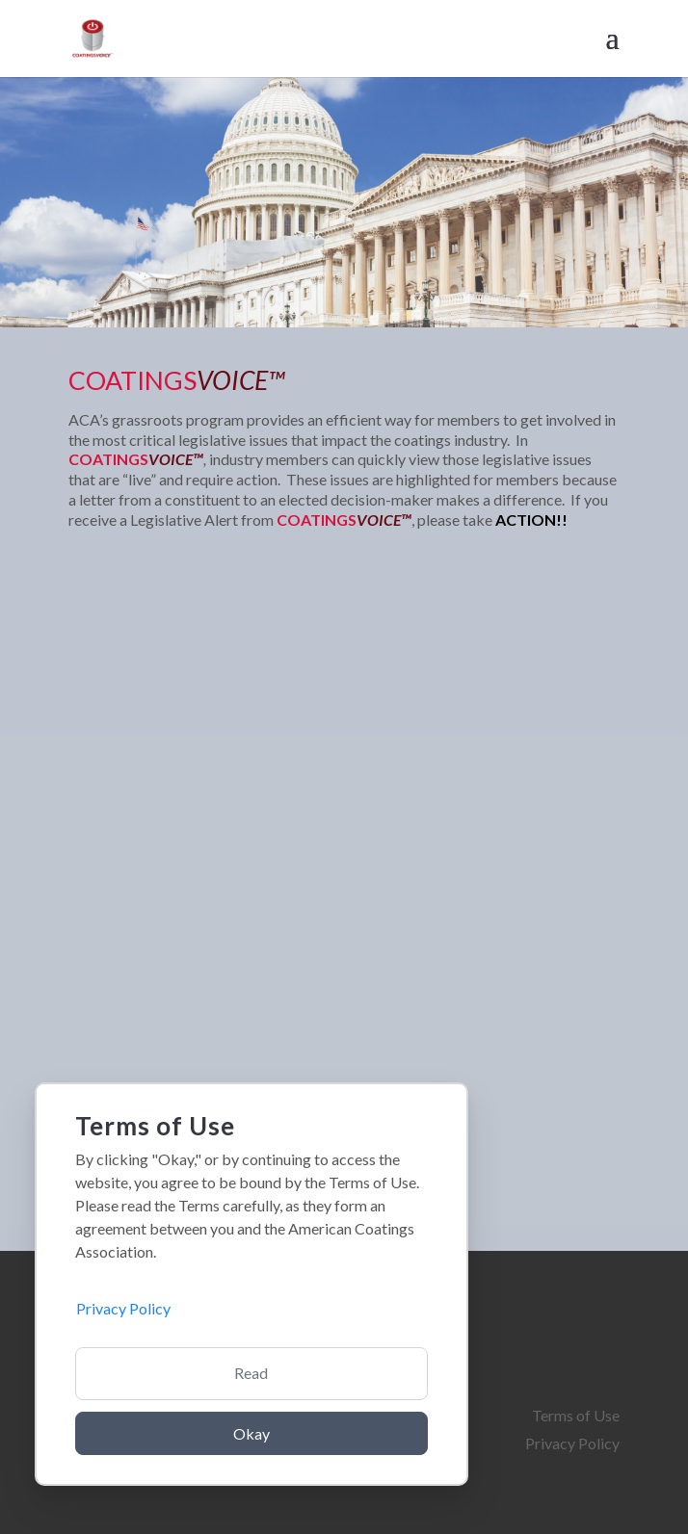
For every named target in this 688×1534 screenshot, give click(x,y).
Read (251, 1373)
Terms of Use (576, 1415)
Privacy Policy (572, 1443)
